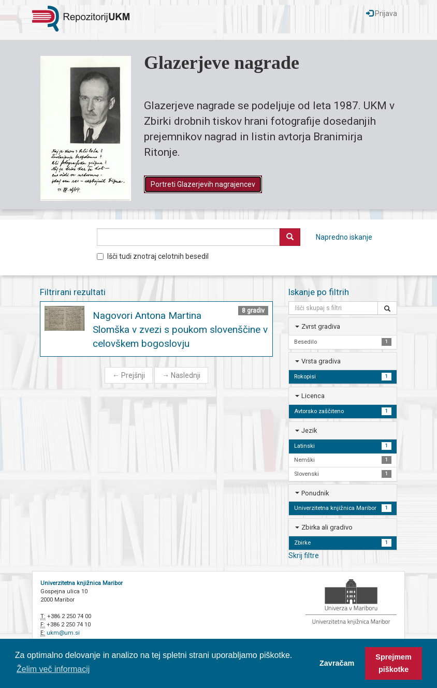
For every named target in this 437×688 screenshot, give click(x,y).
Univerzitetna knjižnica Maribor (81, 583)
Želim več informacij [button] (53, 669)
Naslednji (181, 375)
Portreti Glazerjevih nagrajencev (203, 184)
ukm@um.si (63, 633)
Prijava (381, 13)
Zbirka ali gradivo (327, 527)
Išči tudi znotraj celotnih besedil (153, 256)
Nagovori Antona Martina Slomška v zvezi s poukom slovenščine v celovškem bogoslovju (180, 329)
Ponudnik (315, 493)
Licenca (313, 396)
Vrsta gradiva (321, 361)
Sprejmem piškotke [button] (393, 663)
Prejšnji (128, 375)
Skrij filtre (303, 555)
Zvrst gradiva (320, 326)
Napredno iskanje (344, 237)
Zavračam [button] (336, 663)
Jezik (309, 430)
